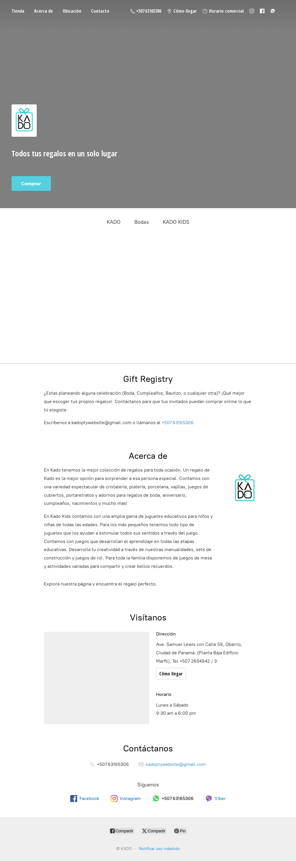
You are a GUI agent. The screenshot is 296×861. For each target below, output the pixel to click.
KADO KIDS (176, 222)
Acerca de (43, 11)
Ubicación (72, 11)
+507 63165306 (178, 422)
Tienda (18, 11)
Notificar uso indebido (159, 848)
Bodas (141, 222)
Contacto (100, 11)
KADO (114, 222)
